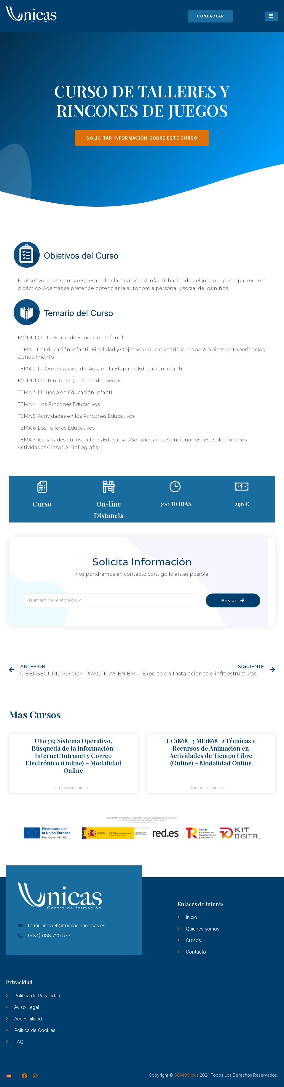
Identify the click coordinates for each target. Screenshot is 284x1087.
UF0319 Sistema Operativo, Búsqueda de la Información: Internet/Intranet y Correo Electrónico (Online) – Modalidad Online (73, 755)
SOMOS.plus (186, 1075)
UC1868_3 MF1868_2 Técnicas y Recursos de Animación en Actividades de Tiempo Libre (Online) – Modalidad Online (211, 751)
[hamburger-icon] (271, 16)
